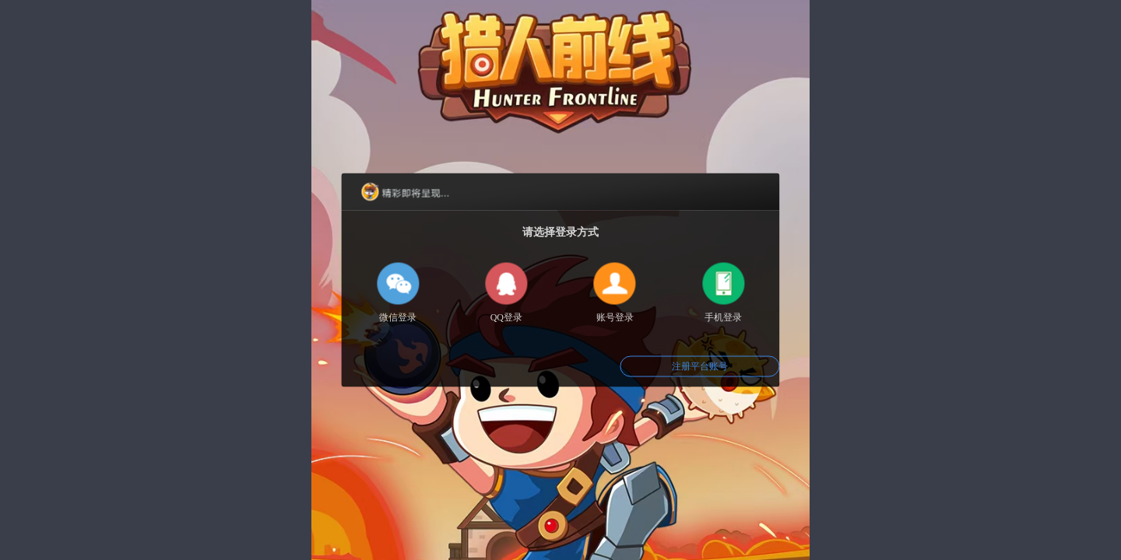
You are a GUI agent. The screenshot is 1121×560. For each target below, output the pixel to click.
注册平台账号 (700, 366)
